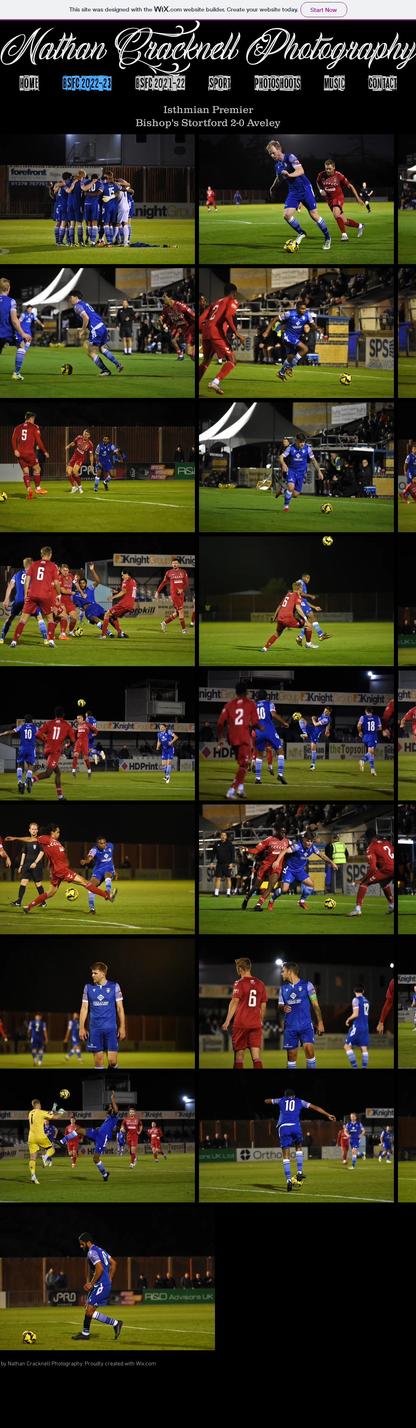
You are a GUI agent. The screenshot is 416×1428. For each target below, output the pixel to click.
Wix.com (146, 1363)
